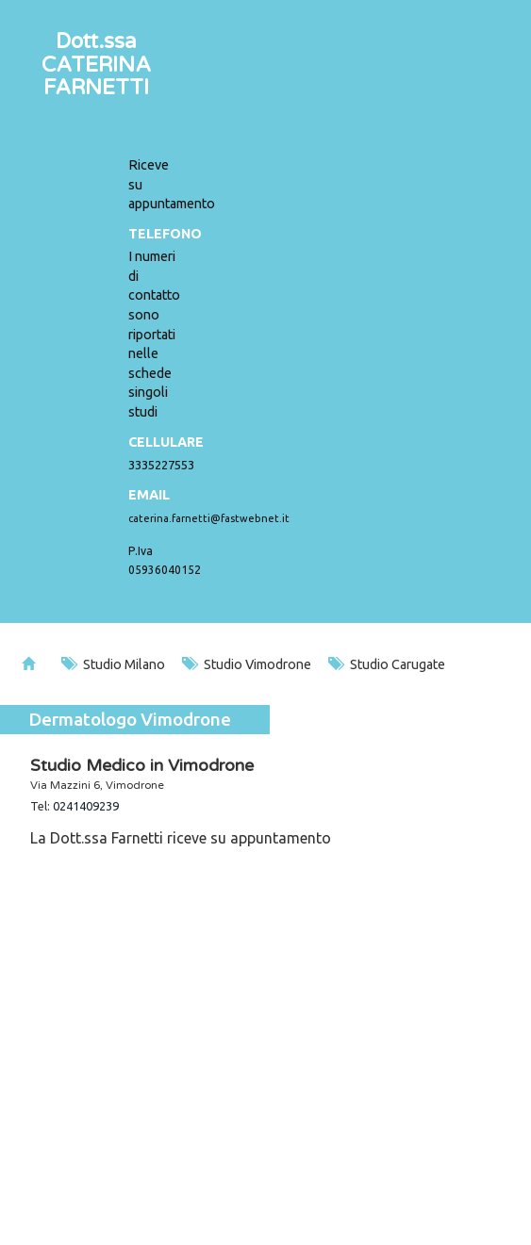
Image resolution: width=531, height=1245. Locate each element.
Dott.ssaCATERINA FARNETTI (96, 64)
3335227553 (161, 464)
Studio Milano (113, 664)
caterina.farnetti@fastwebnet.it (209, 518)
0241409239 (86, 805)
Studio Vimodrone (246, 664)
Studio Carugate (386, 664)
